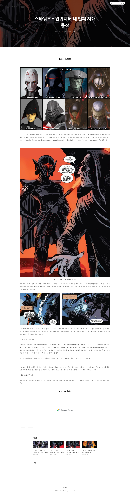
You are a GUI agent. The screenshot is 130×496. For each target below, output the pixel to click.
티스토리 (65, 487)
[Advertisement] (65, 410)
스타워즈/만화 (71, 31)
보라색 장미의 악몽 (15, 6)
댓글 (35, 463)
